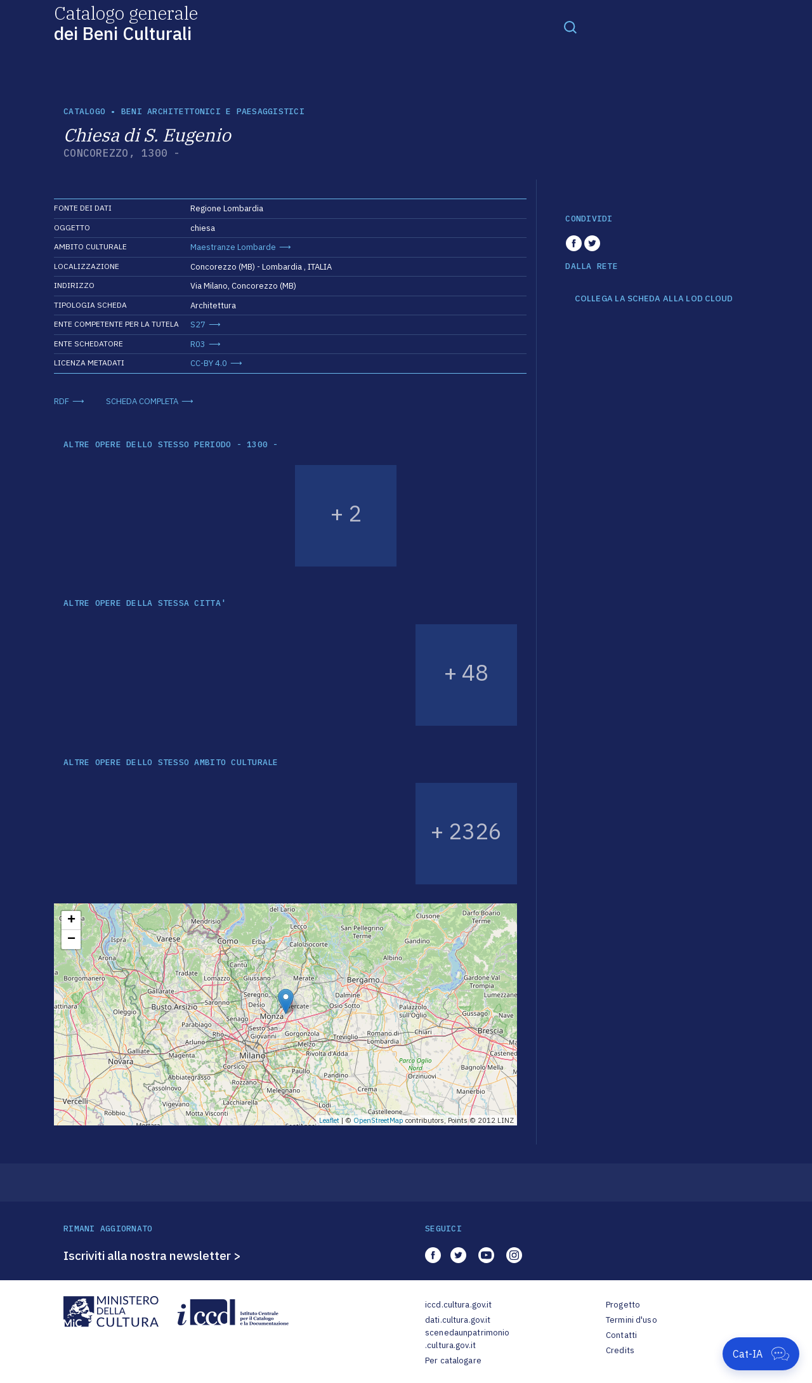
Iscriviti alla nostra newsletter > (152, 1255)
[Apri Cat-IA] (761, 1353)
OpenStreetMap (378, 1120)
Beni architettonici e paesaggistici (212, 111)
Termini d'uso (631, 1319)
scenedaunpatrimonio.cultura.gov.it (467, 1339)
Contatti (621, 1335)
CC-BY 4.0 (208, 363)
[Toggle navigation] (570, 26)
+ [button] (71, 920)
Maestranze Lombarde (233, 247)
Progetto (623, 1304)
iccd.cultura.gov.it (458, 1304)
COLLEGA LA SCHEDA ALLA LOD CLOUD (654, 299)
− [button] (71, 939)
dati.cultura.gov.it (457, 1319)
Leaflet (329, 1120)
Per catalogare (453, 1360)
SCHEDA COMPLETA (142, 401)
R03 (198, 344)
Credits (620, 1350)
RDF (61, 401)
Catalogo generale (126, 22)
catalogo (84, 111)
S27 (198, 324)
